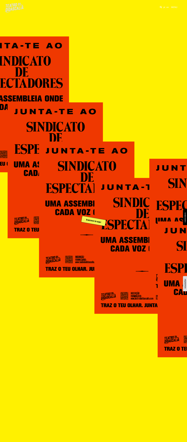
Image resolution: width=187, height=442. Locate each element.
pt (164, 7)
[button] (160, 7)
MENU (174, 7)
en (167, 7)
